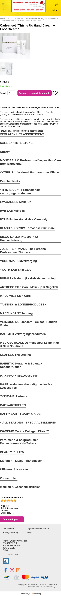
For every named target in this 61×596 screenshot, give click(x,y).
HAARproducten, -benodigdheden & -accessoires (26, 386)
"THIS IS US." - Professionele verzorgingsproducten (20, 191)
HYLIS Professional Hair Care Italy (23, 219)
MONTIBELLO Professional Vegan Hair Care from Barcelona (30, 162)
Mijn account (8, 528)
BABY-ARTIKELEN (13, 405)
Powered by (30, 594)
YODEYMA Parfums (13, 396)
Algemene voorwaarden (38, 528)
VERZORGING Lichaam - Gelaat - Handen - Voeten (29, 323)
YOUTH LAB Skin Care (15, 269)
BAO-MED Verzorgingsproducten (23, 334)
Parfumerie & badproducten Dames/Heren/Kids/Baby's (19, 441)
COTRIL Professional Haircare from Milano (29, 172)
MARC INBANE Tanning (16, 313)
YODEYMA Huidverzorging (18, 261)
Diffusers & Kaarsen (14, 469)
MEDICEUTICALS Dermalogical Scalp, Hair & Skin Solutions (29, 344)
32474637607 (11, 554)
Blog (29, 532)
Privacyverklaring (11, 532)
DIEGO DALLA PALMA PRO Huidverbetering (19, 238)
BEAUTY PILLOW (12, 452)
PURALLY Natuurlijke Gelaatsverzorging (28, 278)
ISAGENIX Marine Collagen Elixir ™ (24, 431)
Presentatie (5, 18)
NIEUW (5, 151)
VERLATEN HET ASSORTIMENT (22, 134)
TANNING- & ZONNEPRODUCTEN (23, 304)
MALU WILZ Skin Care (15, 295)
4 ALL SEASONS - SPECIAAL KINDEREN (28, 422)
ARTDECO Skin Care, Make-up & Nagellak (29, 287)
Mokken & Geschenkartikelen (20, 486)
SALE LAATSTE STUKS (16, 143)
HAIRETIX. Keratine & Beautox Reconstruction (21, 365)
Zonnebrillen (8, 478)
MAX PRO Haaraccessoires (19, 375)
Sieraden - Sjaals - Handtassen (21, 460)
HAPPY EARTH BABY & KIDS (20, 413)
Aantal (3, 93)
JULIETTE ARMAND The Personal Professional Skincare (23, 250)
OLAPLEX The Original (16, 354)
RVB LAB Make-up (13, 210)
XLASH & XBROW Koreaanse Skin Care (27, 228)
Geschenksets (10, 181)
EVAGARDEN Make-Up (15, 202)
